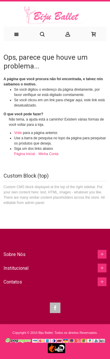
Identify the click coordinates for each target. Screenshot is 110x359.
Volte (18, 133)
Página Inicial (25, 154)
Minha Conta (48, 154)
